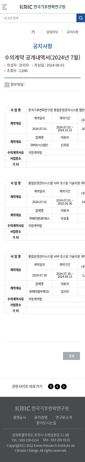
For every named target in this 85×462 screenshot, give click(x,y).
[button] (57, 386)
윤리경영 (40, 417)
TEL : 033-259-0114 (25, 440)
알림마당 (52, 31)
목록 (71, 356)
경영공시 (19, 417)
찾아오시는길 (46, 422)
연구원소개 (64, 417)
